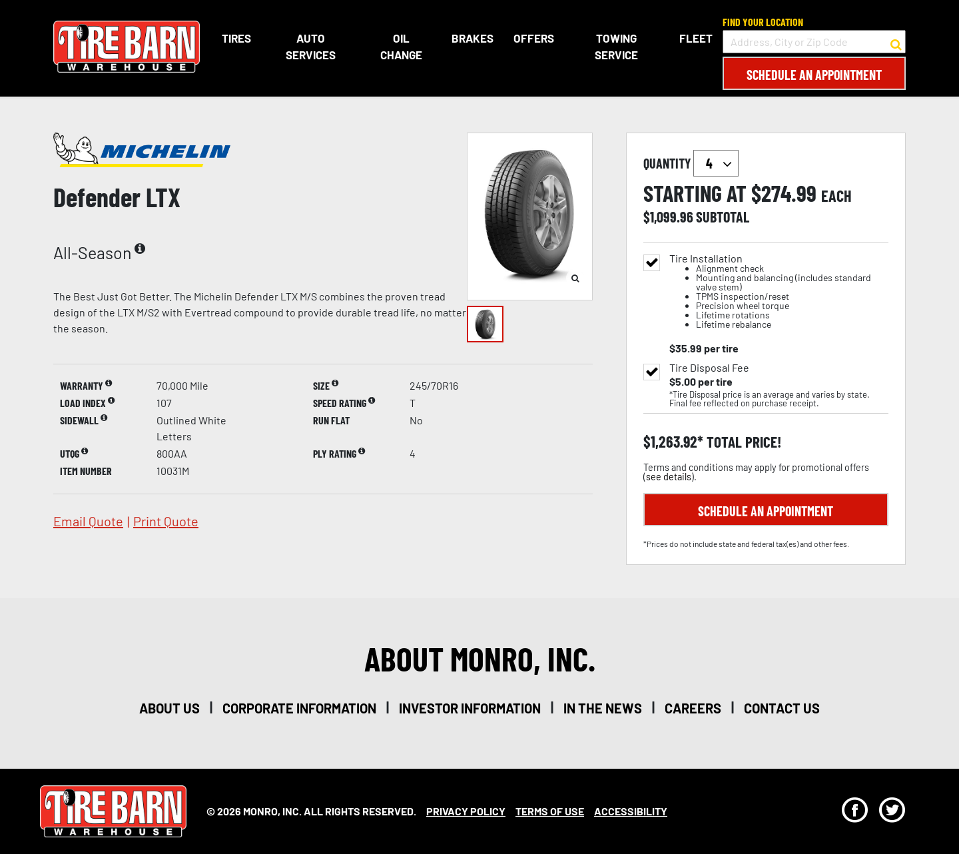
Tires (236, 38)
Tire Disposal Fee (709, 367)
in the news (602, 708)
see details (668, 476)
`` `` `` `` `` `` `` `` (716, 163)
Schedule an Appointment (814, 75)
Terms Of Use (549, 811)
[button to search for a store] (896, 42)
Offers (533, 38)
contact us (782, 708)
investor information (470, 708)
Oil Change (401, 46)
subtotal (722, 216)
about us (169, 708)
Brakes (472, 38)
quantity (691, 163)
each (836, 196)
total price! (742, 442)
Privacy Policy (465, 811)
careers (693, 708)
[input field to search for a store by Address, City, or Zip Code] (814, 41)
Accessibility (630, 811)
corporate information (299, 708)
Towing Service (616, 46)
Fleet (696, 38)
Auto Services (311, 46)
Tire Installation (778, 291)
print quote (165, 521)
